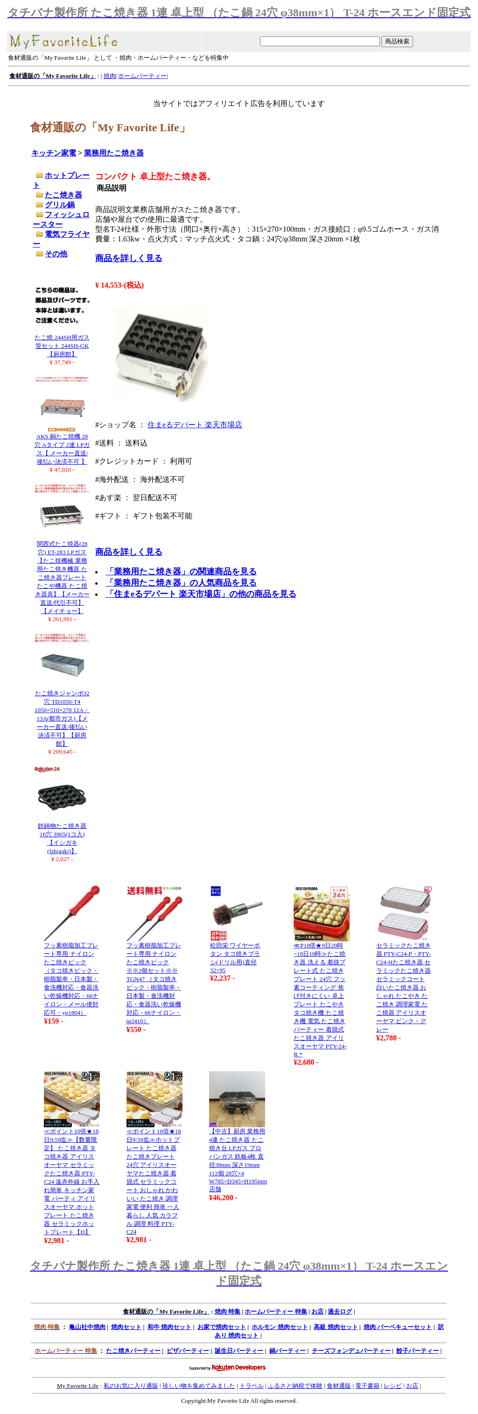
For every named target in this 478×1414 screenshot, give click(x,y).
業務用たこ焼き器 (114, 153)
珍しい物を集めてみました (198, 1385)
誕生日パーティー (239, 1350)
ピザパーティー (188, 1350)
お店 (317, 1311)
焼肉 (110, 75)
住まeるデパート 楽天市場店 (195, 425)
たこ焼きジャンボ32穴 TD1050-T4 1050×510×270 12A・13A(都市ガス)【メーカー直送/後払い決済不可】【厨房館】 (62, 718)
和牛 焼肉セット (169, 1326)
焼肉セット (126, 1326)
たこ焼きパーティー (133, 1350)
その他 (56, 254)
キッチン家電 (53, 153)
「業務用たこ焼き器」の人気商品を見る (181, 582)
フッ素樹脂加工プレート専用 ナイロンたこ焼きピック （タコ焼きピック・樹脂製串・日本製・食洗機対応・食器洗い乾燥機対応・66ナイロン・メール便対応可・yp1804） (71, 979)
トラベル (251, 1385)
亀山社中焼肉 (87, 1326)
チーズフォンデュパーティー (351, 1350)
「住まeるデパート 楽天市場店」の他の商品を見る (200, 594)
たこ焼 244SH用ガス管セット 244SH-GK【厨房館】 (62, 346)
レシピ (393, 1385)
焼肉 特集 (227, 1311)
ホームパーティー (142, 75)
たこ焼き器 (63, 195)
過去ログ (340, 1311)
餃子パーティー (417, 1350)
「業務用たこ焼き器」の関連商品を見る (181, 571)
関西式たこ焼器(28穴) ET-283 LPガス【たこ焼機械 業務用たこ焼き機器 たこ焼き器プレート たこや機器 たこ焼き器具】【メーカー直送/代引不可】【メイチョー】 (62, 577)
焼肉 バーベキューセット (398, 1326)
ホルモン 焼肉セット (280, 1326)
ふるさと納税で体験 (295, 1385)
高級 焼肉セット (336, 1326)
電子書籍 (367, 1385)
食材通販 (339, 1385)
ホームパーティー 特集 (276, 1311)
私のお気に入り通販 (131, 1385)
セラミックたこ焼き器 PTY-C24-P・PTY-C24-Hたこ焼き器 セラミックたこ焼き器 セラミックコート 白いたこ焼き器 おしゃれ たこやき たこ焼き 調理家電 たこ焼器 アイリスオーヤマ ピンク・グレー (403, 987)
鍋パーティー (287, 1350)
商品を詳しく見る (128, 258)
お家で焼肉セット (221, 1326)
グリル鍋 (60, 205)
